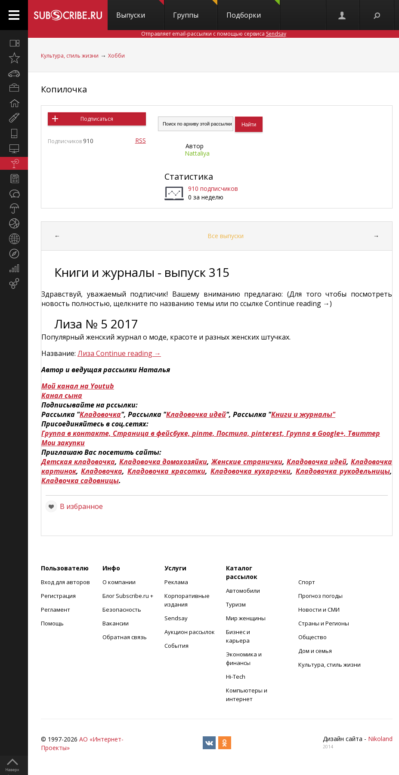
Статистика (188, 176)
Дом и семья (315, 651)
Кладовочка (100, 414)
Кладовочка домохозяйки (163, 461)
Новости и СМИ (319, 609)
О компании (119, 582)
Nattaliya (197, 153)
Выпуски (140, 10)
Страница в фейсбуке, (152, 433)
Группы (195, 10)
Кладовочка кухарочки (250, 471)
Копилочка (64, 89)
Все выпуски (225, 236)
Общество (312, 637)
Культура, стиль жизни (70, 55)
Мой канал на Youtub (77, 386)
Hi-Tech (235, 676)
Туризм (236, 604)
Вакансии (115, 623)
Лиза (86, 353)
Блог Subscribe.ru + (128, 596)
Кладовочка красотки (166, 471)
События (176, 645)
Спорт (306, 582)
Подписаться (96, 119)
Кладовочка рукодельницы (343, 471)
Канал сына (61, 395)
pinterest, (268, 433)
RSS (140, 140)
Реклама (176, 582)
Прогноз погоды (320, 596)
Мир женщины (246, 618)
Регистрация (58, 596)
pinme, (204, 433)
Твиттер (364, 433)
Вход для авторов (65, 582)
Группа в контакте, (77, 433)
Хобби (116, 55)
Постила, (234, 433)
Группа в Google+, (317, 433)
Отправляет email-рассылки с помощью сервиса (213, 33)
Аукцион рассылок (189, 632)
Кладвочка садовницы (80, 480)
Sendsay (176, 618)
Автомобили (243, 590)
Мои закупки (63, 442)
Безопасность (121, 609)
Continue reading (128, 353)
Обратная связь (124, 637)
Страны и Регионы (323, 623)
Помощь (52, 623)
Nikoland (380, 739)
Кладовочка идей (196, 414)
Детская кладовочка (78, 461)
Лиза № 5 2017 (96, 324)
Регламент (55, 609)
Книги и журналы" (303, 414)
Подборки (253, 10)
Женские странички (246, 461)
